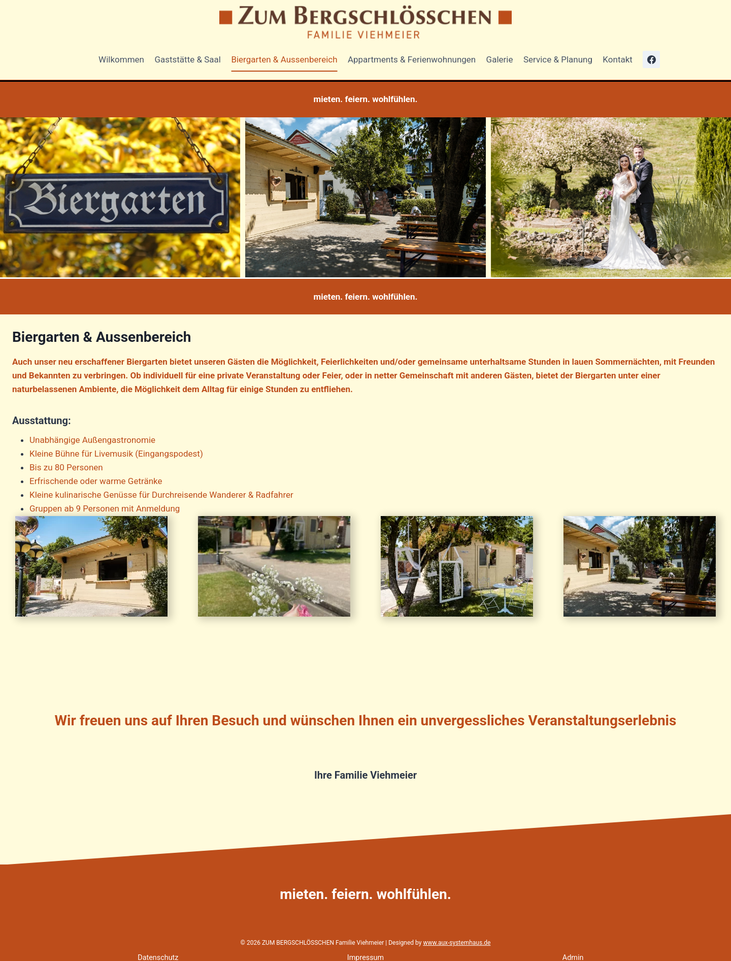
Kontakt (618, 59)
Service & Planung (557, 59)
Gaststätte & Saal (187, 59)
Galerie (499, 59)
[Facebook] (651, 59)
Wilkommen (121, 59)
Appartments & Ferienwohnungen (412, 59)
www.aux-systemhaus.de (456, 942)
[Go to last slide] (8, 197)
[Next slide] (723, 197)
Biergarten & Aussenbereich (284, 59)
